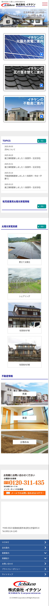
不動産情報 (7, 376)
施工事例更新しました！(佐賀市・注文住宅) (23, 158)
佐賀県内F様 (24, 330)
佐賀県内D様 (24, 364)
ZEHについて (10, 149)
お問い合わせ (7, 563)
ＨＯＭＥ (5, 542)
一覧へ (42, 141)
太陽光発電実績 (9, 226)
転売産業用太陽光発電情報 (16, 201)
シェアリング (24, 296)
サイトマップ (7, 574)
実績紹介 (5, 558)
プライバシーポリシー (11, 569)
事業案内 (5, 553)
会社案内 (5, 547)
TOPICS (7, 140)
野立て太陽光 (24, 262)
